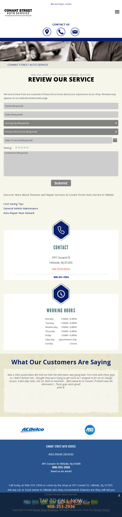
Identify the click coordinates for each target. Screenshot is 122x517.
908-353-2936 (40, 75)
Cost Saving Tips (13, 204)
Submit (61, 183)
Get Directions (61, 269)
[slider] (22, 147)
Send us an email (61, 471)
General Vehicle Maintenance (21, 208)
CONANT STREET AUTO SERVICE (28, 64)
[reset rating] (13, 147)
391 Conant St (60, 75)
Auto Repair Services (61, 454)
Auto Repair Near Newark (19, 213)
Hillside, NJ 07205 (80, 75)
